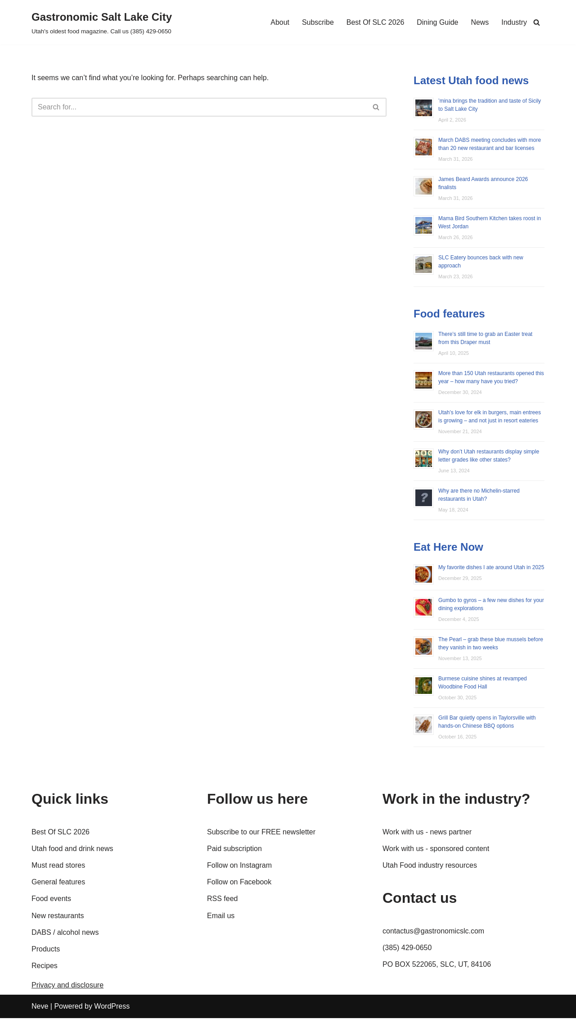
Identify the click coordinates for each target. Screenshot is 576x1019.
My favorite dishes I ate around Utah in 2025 (491, 568)
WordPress (112, 1007)
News (480, 22)
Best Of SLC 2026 (375, 22)
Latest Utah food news (471, 80)
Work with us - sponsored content (435, 849)
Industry (514, 22)
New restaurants (58, 916)
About (279, 22)
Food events (51, 900)
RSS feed (222, 900)
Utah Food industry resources (429, 866)
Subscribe (317, 22)
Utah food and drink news (72, 849)
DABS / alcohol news (65, 933)
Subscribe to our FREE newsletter (261, 833)
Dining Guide (438, 22)
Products (46, 950)
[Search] (536, 22)
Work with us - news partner (427, 833)
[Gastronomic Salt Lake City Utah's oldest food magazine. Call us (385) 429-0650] (102, 22)
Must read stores (58, 866)
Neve (40, 1007)
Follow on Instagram (239, 866)
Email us (220, 916)
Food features (449, 314)
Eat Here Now (448, 548)
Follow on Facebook (239, 883)
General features (58, 883)
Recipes (45, 966)
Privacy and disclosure (68, 986)
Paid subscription (234, 849)
